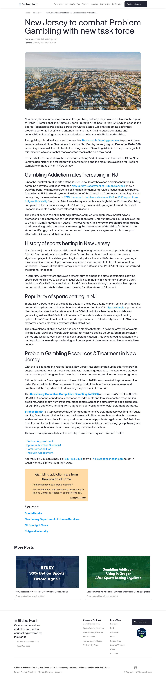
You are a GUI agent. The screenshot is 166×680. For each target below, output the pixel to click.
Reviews (113, 624)
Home (27, 13)
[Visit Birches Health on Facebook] (140, 667)
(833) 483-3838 (23, 646)
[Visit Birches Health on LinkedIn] (135, 667)
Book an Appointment (40, 441)
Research (114, 654)
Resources (94, 4)
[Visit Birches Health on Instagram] (145, 667)
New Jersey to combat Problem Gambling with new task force (72, 13)
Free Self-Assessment (39, 452)
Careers (58, 672)
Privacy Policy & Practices (25, 672)
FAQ (112, 628)
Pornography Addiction (92, 641)
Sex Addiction (89, 637)
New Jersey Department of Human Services (98, 185)
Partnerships (115, 641)
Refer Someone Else (38, 449)
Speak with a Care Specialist (43, 445)
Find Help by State (90, 645)
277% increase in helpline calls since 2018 (89, 197)
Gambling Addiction (91, 624)
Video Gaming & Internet (93, 632)
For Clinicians (117, 4)
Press (112, 637)
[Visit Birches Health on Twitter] (150, 667)
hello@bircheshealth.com (108, 458)
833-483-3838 (73, 458)
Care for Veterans (117, 645)
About (112, 649)
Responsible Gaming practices (101, 140)
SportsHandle (116, 307)
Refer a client (105, 4)
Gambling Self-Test (72, 4)
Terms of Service (46, 672)
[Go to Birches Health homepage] (28, 4)
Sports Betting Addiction (93, 628)
